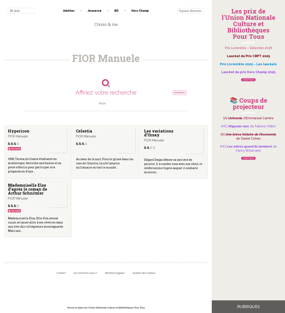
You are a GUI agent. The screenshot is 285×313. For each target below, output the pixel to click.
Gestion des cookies (144, 272)
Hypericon (18, 130)
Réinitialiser (179, 93)
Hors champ (140, 10)
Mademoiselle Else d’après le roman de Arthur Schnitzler (27, 189)
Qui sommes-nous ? (85, 272)
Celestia (84, 130)
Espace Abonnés (190, 10)
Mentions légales (115, 272)
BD (116, 10)
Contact (61, 272)
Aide (15, 11)
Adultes (69, 10)
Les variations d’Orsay (158, 132)
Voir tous (248, 80)
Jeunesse (94, 10)
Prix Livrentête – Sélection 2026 (248, 48)
